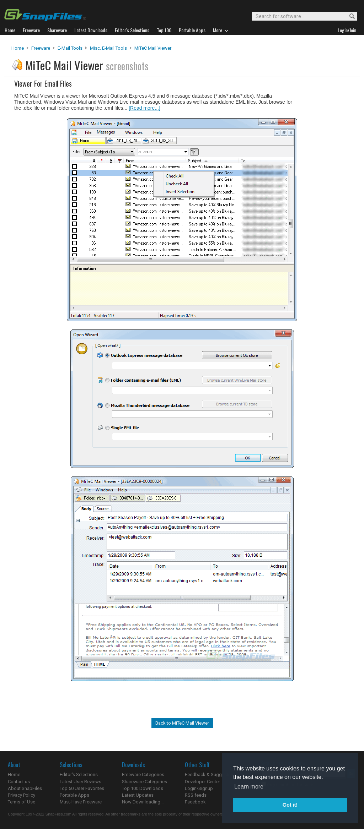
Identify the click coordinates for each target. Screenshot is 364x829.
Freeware (40, 48)
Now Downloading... (143, 802)
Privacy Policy (21, 795)
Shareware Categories (144, 781)
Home (17, 48)
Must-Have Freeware (81, 802)
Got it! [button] (290, 805)
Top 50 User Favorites (82, 788)
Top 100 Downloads (142, 788)
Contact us (19, 781)
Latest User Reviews (80, 781)
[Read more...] (144, 108)
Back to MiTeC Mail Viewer (182, 723)
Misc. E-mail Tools (108, 48)
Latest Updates (138, 795)
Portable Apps (74, 795)
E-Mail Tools (70, 48)
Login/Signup (199, 788)
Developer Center (202, 781)
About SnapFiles (25, 788)
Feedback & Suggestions (211, 774)
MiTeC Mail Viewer (152, 48)
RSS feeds (196, 795)
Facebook (195, 802)
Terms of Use (21, 802)
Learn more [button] (248, 787)
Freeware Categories (143, 774)
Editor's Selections (79, 774)
